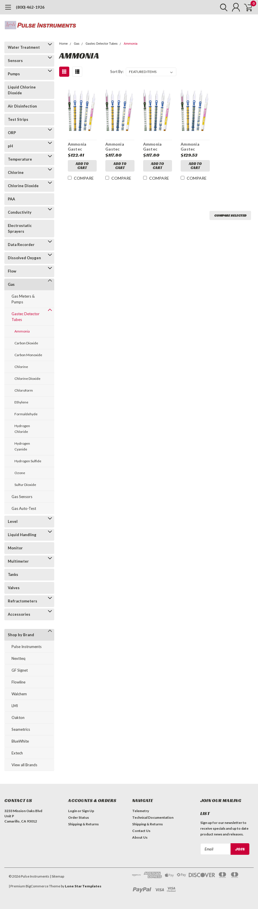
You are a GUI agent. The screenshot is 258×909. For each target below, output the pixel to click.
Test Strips (18, 119)
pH (10, 146)
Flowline (18, 682)
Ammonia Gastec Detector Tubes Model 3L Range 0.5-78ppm (156, 147)
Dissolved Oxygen (24, 258)
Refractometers (22, 601)
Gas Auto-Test (24, 508)
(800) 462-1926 (30, 7)
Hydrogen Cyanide (22, 446)
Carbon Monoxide (28, 355)
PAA (11, 199)
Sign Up (88, 811)
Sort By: (117, 71)
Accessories (19, 614)
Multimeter (18, 561)
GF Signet (20, 670)
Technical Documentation (152, 817)
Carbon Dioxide (26, 343)
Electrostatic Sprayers (20, 228)
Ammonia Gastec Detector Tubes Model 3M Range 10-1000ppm (81, 147)
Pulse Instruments (27, 646)
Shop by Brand (21, 634)
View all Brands (24, 764)
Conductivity (19, 212)
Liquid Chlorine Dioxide (22, 90)
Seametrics (21, 729)
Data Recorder (21, 244)
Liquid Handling (22, 534)
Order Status (78, 817)
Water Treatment (24, 47)
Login (72, 811)
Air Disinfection (22, 106)
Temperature (20, 159)
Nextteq (18, 658)
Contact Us (141, 831)
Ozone (19, 473)
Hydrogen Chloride (22, 429)
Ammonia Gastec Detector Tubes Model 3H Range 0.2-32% (194, 147)
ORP (12, 132)
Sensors (15, 60)
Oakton (18, 717)
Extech (17, 753)
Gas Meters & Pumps (23, 299)
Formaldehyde (26, 414)
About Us (139, 837)
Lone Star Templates (83, 886)
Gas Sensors (22, 496)
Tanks (13, 574)
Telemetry (140, 811)
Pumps (14, 74)
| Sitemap (57, 876)
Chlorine (16, 172)
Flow (12, 271)
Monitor (15, 548)
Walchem (19, 694)
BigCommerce (37, 886)
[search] (220, 7)
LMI (15, 705)
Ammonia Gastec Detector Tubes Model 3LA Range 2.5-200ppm (119, 147)
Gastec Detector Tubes (26, 316)
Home (63, 44)
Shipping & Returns (83, 824)
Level (13, 521)
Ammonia (22, 331)
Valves (14, 587)
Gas (11, 284)
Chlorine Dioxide (23, 185)
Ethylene (21, 402)
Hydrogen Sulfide (27, 461)
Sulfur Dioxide (25, 484)
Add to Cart (82, 165)
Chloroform (23, 390)
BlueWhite (20, 741)
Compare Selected (230, 215)
